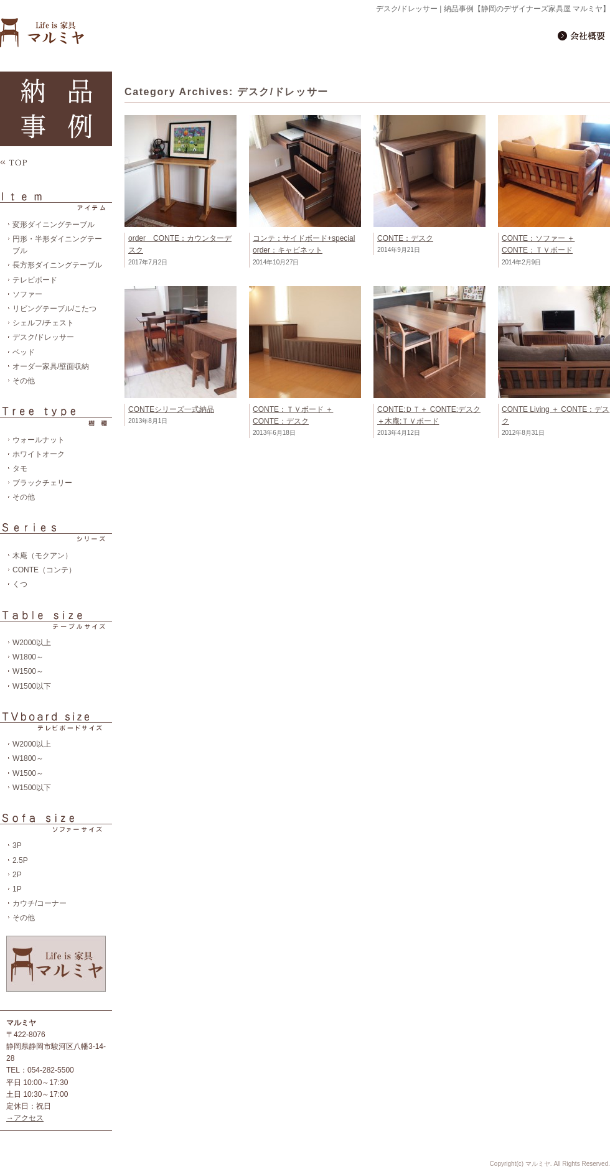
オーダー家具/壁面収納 (50, 366)
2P (17, 874)
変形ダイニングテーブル (53, 224)
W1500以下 (31, 686)
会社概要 (583, 35)
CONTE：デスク (405, 238)
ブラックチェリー (42, 482)
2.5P (20, 860)
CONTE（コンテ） (44, 570)
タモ (19, 468)
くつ (19, 584)
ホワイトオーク (38, 454)
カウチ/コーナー (39, 903)
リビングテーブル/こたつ (54, 308)
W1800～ (28, 657)
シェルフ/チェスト (43, 323)
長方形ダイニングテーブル (57, 265)
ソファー (27, 294)
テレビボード (34, 280)
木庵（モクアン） (42, 555)
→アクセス (25, 1118)
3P (17, 845)
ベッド (23, 352)
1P (17, 889)
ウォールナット (38, 439)
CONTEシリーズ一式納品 (171, 409)
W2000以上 (31, 642)
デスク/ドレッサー (43, 337)
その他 (23, 380)
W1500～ (28, 671)
